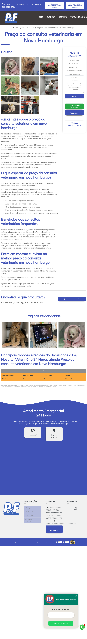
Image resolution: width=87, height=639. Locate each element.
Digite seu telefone (74, 76)
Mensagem (74, 83)
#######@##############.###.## (54, 524)
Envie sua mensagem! (54, 531)
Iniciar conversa (61, 623)
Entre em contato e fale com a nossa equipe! (75, 7)
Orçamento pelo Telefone (74, 116)
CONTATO (63, 19)
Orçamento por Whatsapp (74, 109)
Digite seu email (74, 69)
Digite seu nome (74, 63)
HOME (40, 19)
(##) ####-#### (54, 518)
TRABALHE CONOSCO (28, 520)
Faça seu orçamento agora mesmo (54, 6)
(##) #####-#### (54, 520)
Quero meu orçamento (71, 301)
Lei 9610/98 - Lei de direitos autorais (46, 389)
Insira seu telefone (61, 609)
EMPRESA (50, 19)
